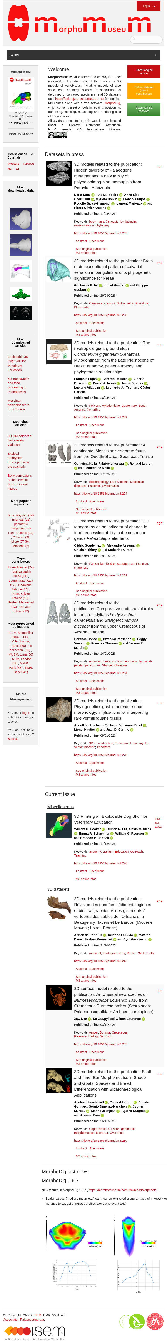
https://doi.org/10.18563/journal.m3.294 (100, 493)
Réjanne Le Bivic (120, 935)
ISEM (37, 1315)
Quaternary (129, 405)
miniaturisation (84, 225)
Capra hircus (97, 1129)
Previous (13, 164)
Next (10, 169)
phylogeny (102, 225)
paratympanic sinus (87, 665)
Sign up (13, 738)
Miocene (89, 747)
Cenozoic (112, 221)
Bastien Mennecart (98, 939)
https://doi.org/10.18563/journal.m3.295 (100, 233)
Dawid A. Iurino (104, 383)
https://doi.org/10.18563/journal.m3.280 (100, 1140)
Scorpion (106, 1036)
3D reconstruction (101, 743)
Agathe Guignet (133, 1111)
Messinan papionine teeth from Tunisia (18, 405)
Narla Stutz (82, 195)
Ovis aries (116, 1133)
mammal (95, 953)
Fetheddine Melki (97, 468)
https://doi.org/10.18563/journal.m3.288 (100, 315)
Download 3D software (143, 109)
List (16, 169)
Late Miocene (119, 482)
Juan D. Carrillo (117, 729)
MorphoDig (112, 103)
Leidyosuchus (112, 661)
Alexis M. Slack (140, 829)
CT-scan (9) (21, 537)
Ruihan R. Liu (117, 829)
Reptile (131, 953)
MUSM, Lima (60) (21, 654)
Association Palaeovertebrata (23, 1319)
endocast (95, 661)
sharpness (81, 567)
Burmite (105, 1032)
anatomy (95, 851)
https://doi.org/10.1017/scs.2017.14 (79, 99)
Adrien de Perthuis (88, 935)
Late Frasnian (138, 563)
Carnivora (95, 303)
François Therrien (104, 643)
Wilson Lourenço (128, 1019)
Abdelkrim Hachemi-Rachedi (95, 725)
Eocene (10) (25, 533)
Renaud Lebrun (141, 463)
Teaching (80, 855)
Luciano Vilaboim (87, 387)
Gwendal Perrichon (117, 639)
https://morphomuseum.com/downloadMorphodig (123, 1190)
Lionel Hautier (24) (21, 567)
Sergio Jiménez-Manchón (108, 1106)
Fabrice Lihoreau (111, 463)
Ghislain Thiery (85, 550)
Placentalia (81, 307)
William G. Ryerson (129, 833)
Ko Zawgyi (101, 1019)
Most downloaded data (21, 189)
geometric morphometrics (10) (19, 528)
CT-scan (113, 1129)
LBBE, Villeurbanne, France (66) (20, 641)
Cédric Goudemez (87, 545)
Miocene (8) (21, 546)
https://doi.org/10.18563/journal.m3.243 (100, 961)
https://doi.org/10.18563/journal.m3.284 (100, 673)
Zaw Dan (80, 1019)
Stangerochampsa (114, 665)
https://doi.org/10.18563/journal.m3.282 (100, 575)
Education (122, 851)
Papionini (94, 485)
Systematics (110, 485)
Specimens (96, 241)
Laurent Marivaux (129, 203)
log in (26, 713)
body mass (96, 221)
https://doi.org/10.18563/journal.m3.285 (100, 1044)
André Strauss (132, 383)
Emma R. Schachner (94, 833)
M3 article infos (86, 252)
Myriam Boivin (106, 199)
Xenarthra (93, 409)
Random (28, 164)
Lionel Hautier (114, 285)
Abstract (81, 241)
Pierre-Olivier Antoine (90, 208)
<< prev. (15, 122)
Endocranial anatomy (129, 743)
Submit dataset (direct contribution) (144, 90)
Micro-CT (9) (20, 541)
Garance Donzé (85, 639)
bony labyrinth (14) (21, 515)
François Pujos (134, 199)
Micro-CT (102, 1133)
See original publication (91, 249)
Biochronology (99, 482)
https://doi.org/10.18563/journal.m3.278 (100, 755)
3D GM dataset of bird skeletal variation (20, 440)
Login (146, 6)
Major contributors (21, 560)
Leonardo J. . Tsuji (119, 387)
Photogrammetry (114, 953)
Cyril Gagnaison (135, 939)
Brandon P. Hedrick (94, 838)
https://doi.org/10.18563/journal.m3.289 (100, 417)
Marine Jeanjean (103, 1111)
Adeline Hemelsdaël (89, 1102)
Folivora (94, 405)
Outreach (136, 851)
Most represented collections (21, 625)
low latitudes (128, 221)
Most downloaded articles (21, 342)
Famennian (96, 563)
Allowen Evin (90, 1115)
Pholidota (141, 303)
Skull (141, 953)
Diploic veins (125, 303)
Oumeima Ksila (85, 463)
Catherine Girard (120, 550)
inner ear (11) (21, 519)
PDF (159, 166)
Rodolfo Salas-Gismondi (92, 203)
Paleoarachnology (86, 1036)
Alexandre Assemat (121, 545)
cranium (109, 303)
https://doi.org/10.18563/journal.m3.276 (100, 863)
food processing (117, 563)
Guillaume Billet (86, 285)
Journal (14, 55)
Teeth (150, 953)
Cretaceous (120, 1032)
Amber (93, 1032)
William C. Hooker (87, 829)
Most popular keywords (21, 502)
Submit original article (144, 71)
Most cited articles (20, 423)
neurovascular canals (138, 661)
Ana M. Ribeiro (107, 195)
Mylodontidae (111, 405)
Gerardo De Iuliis (114, 379)
